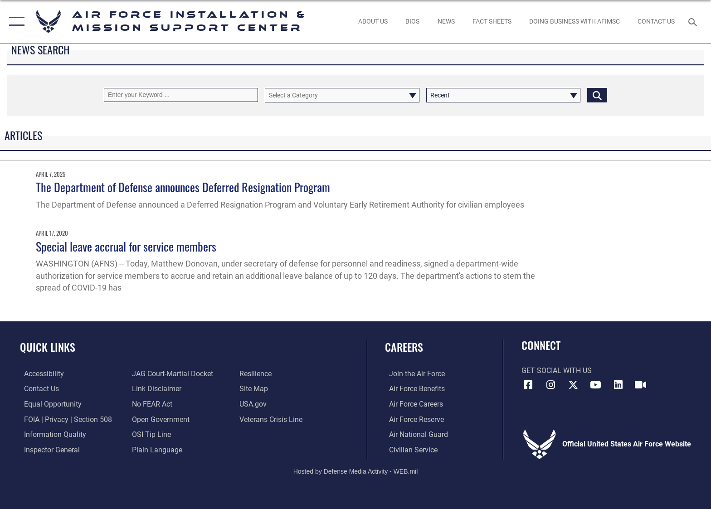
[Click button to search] (597, 95)
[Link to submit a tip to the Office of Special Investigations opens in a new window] (150, 434)
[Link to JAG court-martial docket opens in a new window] (171, 373)
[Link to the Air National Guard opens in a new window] (414, 434)
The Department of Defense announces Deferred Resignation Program (183, 187)
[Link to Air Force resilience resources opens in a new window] (257, 373)
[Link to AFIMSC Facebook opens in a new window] (528, 385)
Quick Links (47, 347)
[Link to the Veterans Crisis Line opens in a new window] (272, 419)
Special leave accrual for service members (126, 246)
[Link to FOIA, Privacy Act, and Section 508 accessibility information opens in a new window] (64, 419)
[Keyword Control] (181, 95)
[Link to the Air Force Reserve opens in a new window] (412, 419)
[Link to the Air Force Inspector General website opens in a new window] (48, 449)
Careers (404, 347)
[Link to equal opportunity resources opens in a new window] (49, 404)
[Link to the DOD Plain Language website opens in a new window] (156, 449)
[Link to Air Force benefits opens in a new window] (413, 388)
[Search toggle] (694, 21)
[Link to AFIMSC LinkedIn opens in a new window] (618, 385)
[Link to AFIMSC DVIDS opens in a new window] (641, 385)
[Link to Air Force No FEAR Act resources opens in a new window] (151, 404)
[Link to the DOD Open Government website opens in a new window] (159, 419)
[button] (14, 21)
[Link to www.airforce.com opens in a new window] (413, 373)
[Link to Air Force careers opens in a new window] (412, 404)
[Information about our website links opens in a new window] (155, 388)
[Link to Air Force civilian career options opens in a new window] (409, 449)
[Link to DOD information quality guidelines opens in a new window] (51, 434)
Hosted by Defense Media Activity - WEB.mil (355, 470)
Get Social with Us (556, 370)
